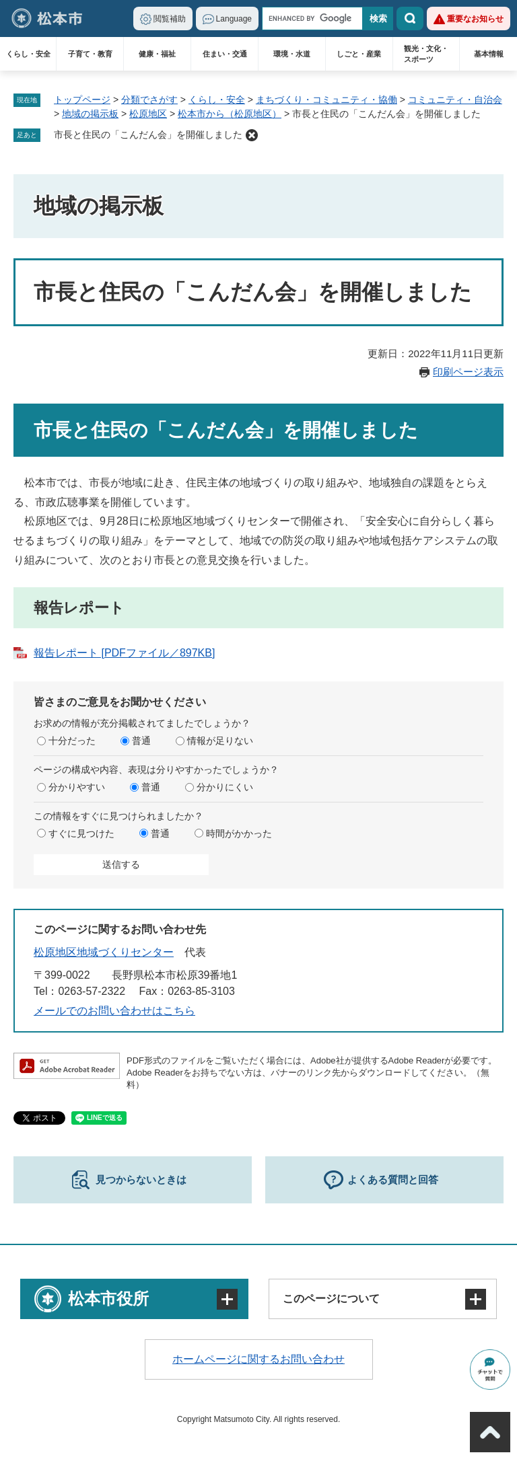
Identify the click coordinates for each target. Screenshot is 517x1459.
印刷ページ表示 (468, 371)
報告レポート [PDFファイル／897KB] (124, 653)
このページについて (331, 1298)
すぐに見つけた (81, 833)
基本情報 (489, 54)
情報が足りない (220, 740)
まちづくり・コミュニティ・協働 (326, 99)
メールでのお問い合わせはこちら (114, 1010)
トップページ (82, 99)
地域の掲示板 (90, 113)
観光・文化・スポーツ (426, 53)
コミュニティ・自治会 (455, 99)
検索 (410, 18)
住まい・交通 (225, 54)
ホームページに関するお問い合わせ (258, 1359)
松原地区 (148, 113)
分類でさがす (149, 99)
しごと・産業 (359, 54)
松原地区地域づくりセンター (104, 952)
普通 (141, 740)
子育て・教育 (90, 54)
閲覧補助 (169, 19)
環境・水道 (291, 54)
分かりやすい (76, 787)
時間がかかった (239, 833)
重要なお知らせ (475, 19)
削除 (252, 135)
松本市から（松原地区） (229, 113)
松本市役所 (108, 1298)
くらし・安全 (28, 54)
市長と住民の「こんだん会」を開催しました (148, 134)
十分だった (72, 740)
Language (234, 19)
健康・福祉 (157, 54)
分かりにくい (225, 787)
